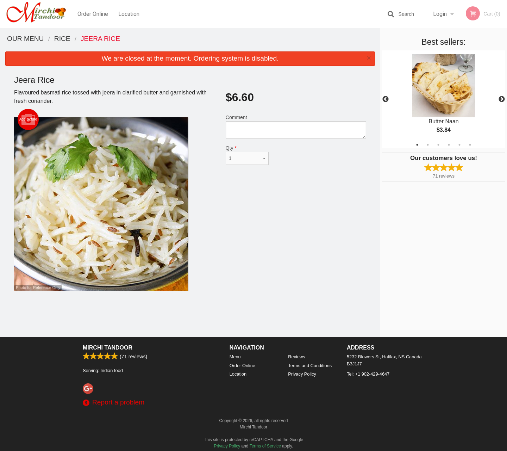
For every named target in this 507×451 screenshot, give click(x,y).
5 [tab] (459, 144)
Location (128, 14)
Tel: (368, 374)
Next (501, 99)
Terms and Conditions (310, 365)
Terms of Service (265, 446)
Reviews (296, 356)
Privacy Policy (302, 374)
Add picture (28, 119)
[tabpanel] (443, 99)
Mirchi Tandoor (107, 348)
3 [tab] (438, 144)
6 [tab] (470, 144)
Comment (296, 127)
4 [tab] (448, 144)
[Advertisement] (190, 314)
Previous (385, 99)
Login (440, 14)
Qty (247, 155)
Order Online (92, 14)
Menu (235, 356)
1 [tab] (417, 144)
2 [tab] (427, 144)
